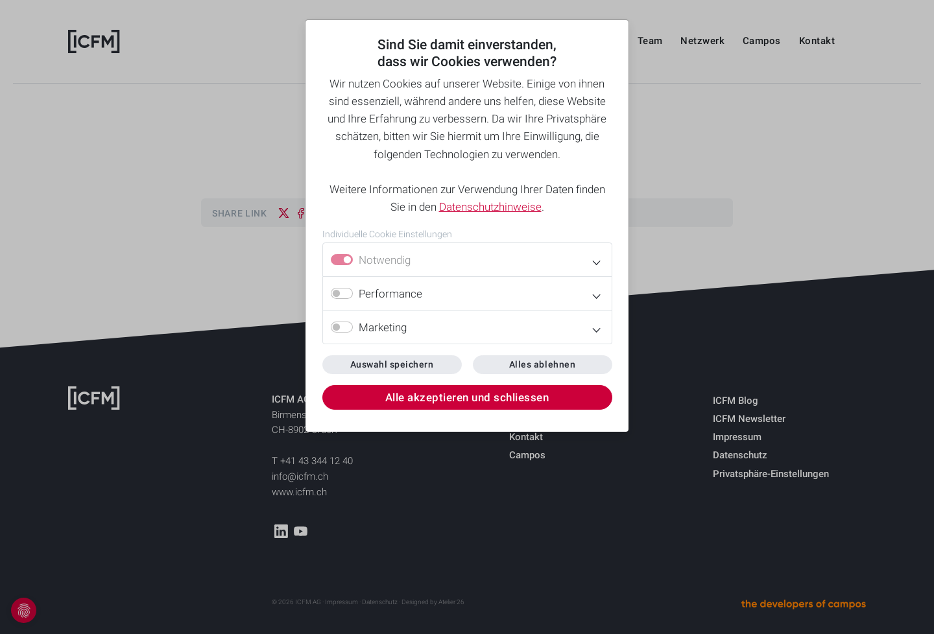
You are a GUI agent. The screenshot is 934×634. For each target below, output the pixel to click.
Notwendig (385, 259)
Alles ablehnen (542, 364)
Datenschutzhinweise (490, 206)
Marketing (383, 327)
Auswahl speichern (392, 364)
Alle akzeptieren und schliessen (467, 397)
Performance (390, 293)
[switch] (342, 293)
